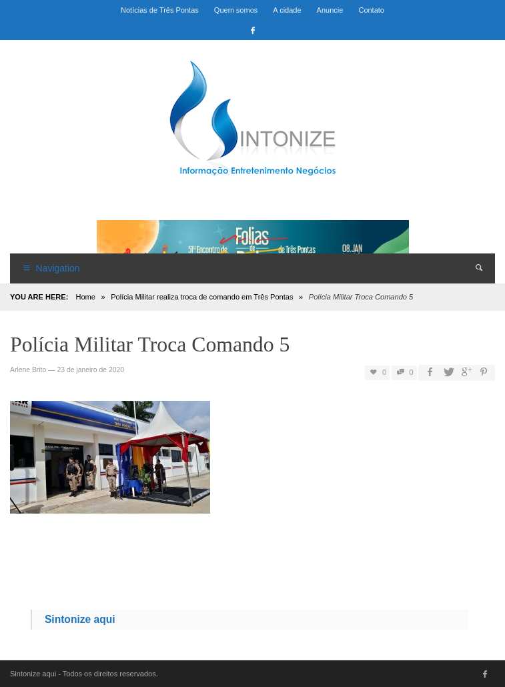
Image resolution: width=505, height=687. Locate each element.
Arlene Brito (28, 370)
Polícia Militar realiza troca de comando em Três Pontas (202, 297)
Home (85, 297)
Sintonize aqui (80, 619)
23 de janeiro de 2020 (90, 370)
